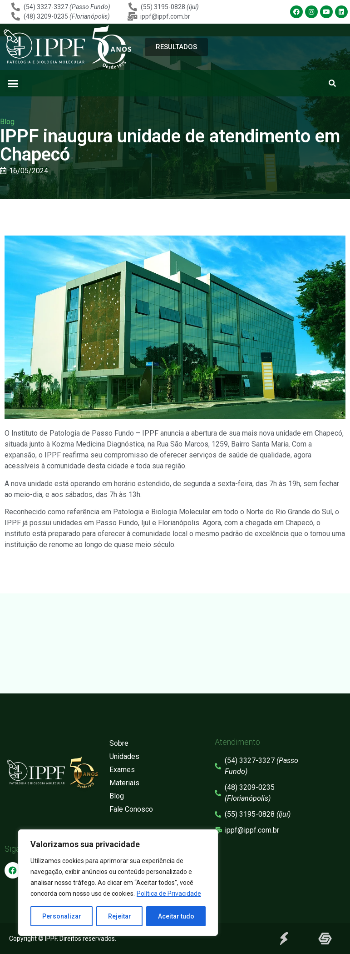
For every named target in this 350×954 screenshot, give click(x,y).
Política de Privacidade (169, 893)
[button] (13, 83)
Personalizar (61, 916)
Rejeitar (119, 916)
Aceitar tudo (176, 916)
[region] (118, 882)
